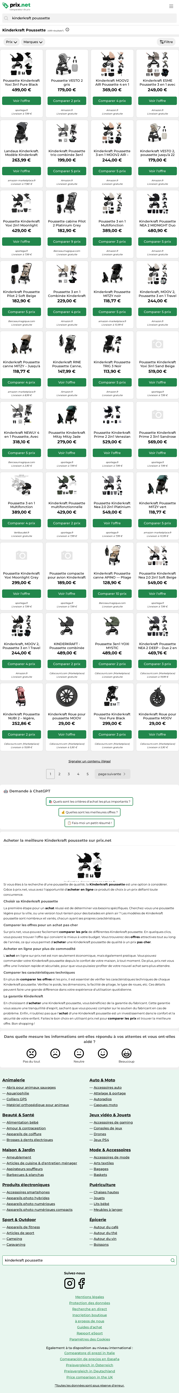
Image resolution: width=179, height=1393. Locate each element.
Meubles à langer (108, 1210)
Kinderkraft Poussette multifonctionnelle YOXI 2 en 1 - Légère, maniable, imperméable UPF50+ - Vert (66, 505)
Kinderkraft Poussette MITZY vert (157, 505)
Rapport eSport (90, 1333)
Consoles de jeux (108, 1128)
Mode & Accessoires (110, 1149)
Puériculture (103, 1184)
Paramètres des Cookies (89, 1339)
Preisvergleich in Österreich (89, 1365)
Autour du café (106, 1227)
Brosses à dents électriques (30, 1140)
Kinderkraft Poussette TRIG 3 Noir (112, 364)
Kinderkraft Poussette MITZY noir (112, 294)
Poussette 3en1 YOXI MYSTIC (112, 646)
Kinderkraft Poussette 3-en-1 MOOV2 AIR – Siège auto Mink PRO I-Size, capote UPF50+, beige (112, 153)
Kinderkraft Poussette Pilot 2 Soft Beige (21, 294)
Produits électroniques (26, 1184)
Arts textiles (104, 1163)
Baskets (100, 1175)
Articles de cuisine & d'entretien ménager (42, 1163)
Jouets (99, 1198)
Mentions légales (89, 1297)
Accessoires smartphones (28, 1192)
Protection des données (89, 1303)
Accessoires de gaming (113, 1122)
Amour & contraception (26, 1128)
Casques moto (106, 1105)
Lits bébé (101, 1204)
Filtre (166, 42)
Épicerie (98, 1219)
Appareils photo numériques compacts (39, 1210)
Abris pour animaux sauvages (31, 1087)
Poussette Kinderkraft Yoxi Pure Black (112, 716)
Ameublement (19, 1157)
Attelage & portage (110, 1093)
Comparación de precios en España (89, 1359)
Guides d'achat (89, 1327)
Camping (14, 1239)
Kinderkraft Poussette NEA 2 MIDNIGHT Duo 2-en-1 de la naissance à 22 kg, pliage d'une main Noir (157, 223)
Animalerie (13, 1080)
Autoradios (103, 1099)
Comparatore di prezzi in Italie (89, 1353)
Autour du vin (105, 1239)
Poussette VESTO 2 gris (67, 83)
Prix (11, 42)
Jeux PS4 (101, 1140)
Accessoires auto (108, 1087)
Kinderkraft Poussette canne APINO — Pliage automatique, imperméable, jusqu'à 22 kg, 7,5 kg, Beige (112, 575)
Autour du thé (105, 1233)
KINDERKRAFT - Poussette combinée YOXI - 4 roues (66, 646)
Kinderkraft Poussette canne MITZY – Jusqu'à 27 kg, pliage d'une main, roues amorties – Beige (22, 364)
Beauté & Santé (18, 1115)
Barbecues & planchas (25, 1175)
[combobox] (93, 18)
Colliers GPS (17, 1099)
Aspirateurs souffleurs (25, 1169)
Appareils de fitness (23, 1227)
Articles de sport (20, 1233)
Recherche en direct (89, 1309)
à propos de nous (89, 1321)
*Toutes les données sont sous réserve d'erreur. (89, 1385)
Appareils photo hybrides (28, 1198)
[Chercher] (6, 18)
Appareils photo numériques (31, 1204)
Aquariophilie (18, 1093)
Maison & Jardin (18, 1149)
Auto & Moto (102, 1080)
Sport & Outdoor (19, 1219)
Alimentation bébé (22, 1122)
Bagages (101, 1169)
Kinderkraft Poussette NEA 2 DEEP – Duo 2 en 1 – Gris (157, 646)
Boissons (101, 1244)
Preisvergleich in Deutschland (89, 1371)
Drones (100, 1134)
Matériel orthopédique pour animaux (38, 1105)
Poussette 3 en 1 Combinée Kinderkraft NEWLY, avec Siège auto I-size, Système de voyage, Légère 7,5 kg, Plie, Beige (67, 294)
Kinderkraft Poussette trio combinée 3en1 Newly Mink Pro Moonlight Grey (66, 153)
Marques (33, 42)
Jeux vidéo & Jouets (110, 1115)
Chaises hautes (106, 1192)
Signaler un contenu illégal (90, 761)
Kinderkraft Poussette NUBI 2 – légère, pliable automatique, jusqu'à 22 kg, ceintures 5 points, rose (21, 716)
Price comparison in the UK (89, 1377)
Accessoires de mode (112, 1157)
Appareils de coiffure (24, 1134)
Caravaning (16, 1244)
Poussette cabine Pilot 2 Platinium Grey (67, 223)
